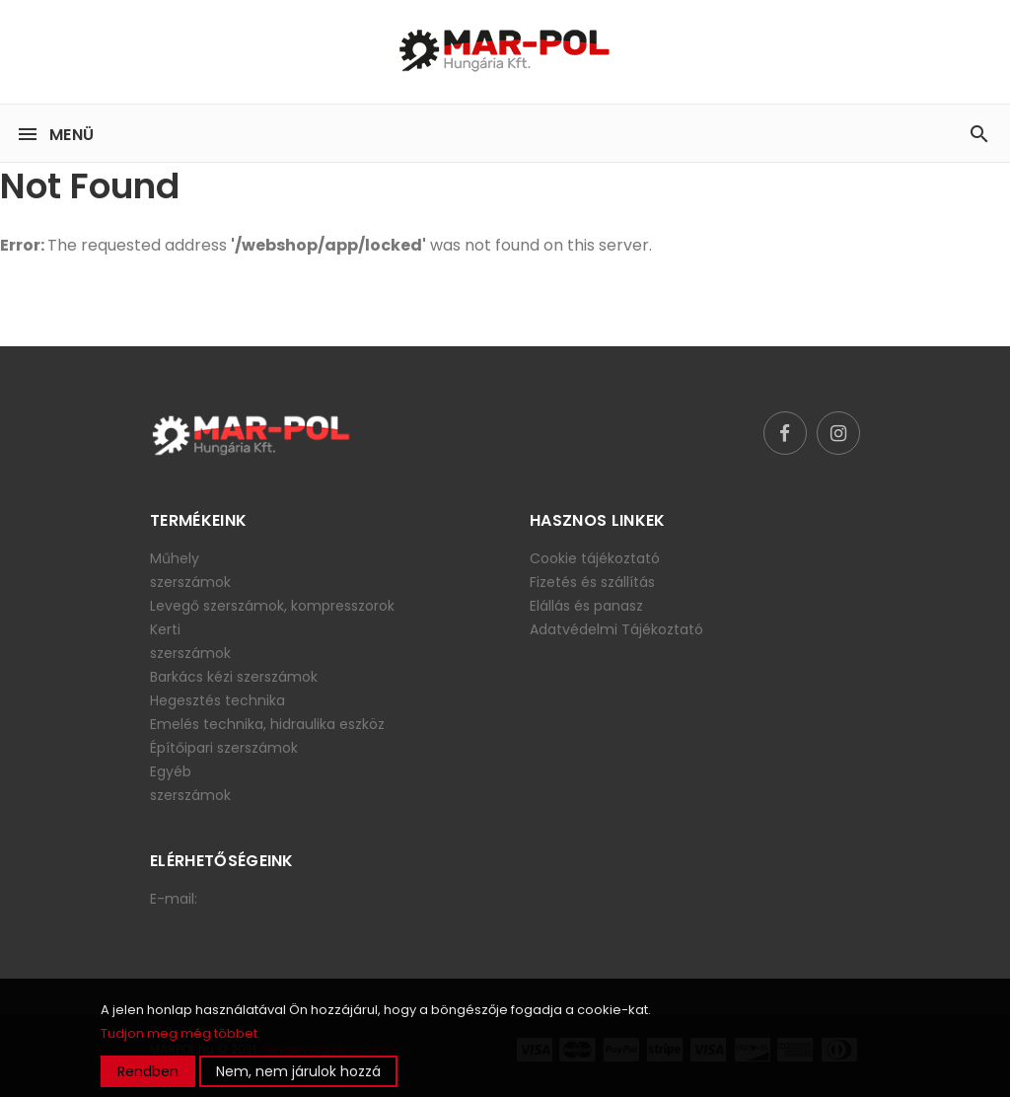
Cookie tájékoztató (595, 558)
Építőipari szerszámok (224, 748)
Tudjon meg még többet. (180, 1033)
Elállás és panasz (586, 606)
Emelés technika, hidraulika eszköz (267, 724)
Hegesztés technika (217, 700)
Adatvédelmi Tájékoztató (616, 629)
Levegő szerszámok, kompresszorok (272, 606)
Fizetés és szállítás (592, 582)
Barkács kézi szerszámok (234, 677)
